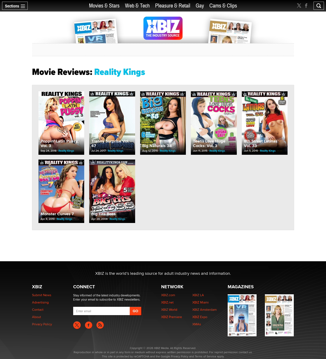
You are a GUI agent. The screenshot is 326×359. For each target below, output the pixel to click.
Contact (37, 309)
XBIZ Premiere (171, 316)
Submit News (41, 295)
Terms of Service (205, 356)
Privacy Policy (42, 324)
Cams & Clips (223, 5)
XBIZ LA (198, 295)
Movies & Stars (104, 5)
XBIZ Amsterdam (204, 309)
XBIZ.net (167, 302)
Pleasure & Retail (172, 5)
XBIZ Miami (200, 302)
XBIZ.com (168, 295)
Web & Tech (137, 5)
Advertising (40, 302)
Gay (200, 5)
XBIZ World (169, 309)
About (36, 316)
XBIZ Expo (199, 316)
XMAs (196, 324)
